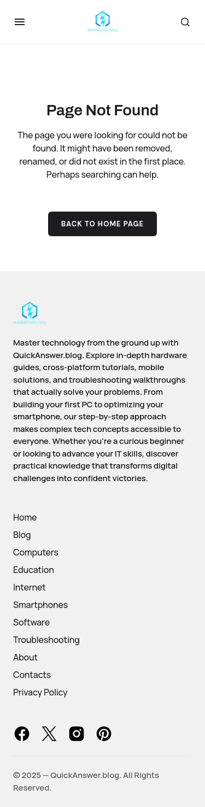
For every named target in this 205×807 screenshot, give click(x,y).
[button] (19, 21)
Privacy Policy (40, 692)
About (25, 657)
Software (31, 622)
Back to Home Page (102, 224)
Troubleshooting (46, 640)
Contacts (32, 675)
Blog (22, 535)
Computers (35, 552)
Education (33, 570)
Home (25, 517)
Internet (29, 587)
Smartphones (40, 605)
